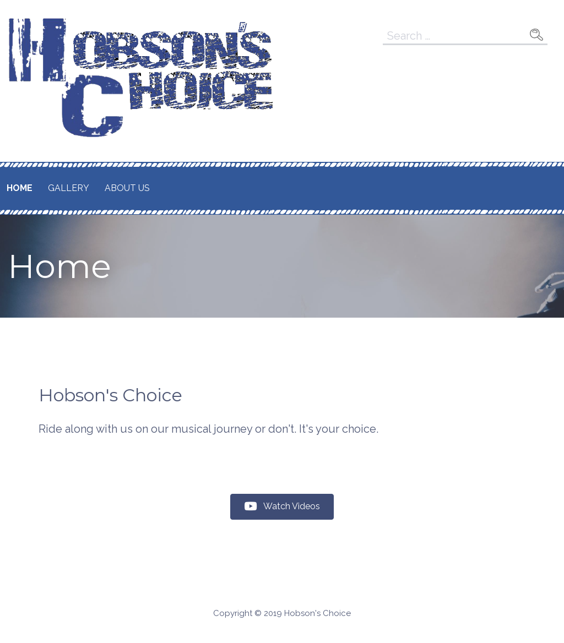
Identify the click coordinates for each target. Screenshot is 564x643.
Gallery (68, 188)
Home (19, 188)
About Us (127, 188)
